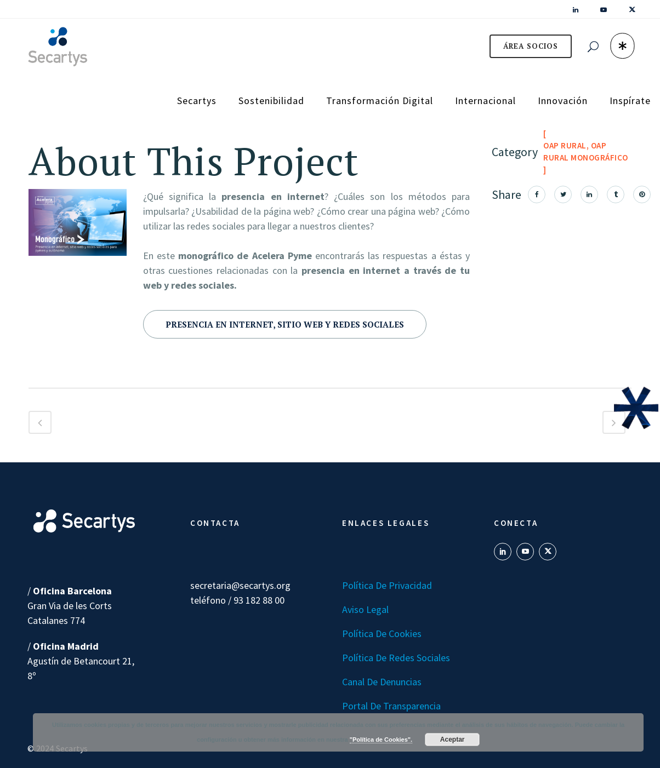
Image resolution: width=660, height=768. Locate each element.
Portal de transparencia (391, 706)
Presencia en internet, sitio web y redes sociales (285, 324)
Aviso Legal (365, 609)
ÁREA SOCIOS (530, 46)
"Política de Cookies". (381, 739)
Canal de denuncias (382, 681)
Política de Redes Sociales (396, 657)
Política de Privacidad (387, 585)
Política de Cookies (382, 633)
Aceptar (452, 739)
